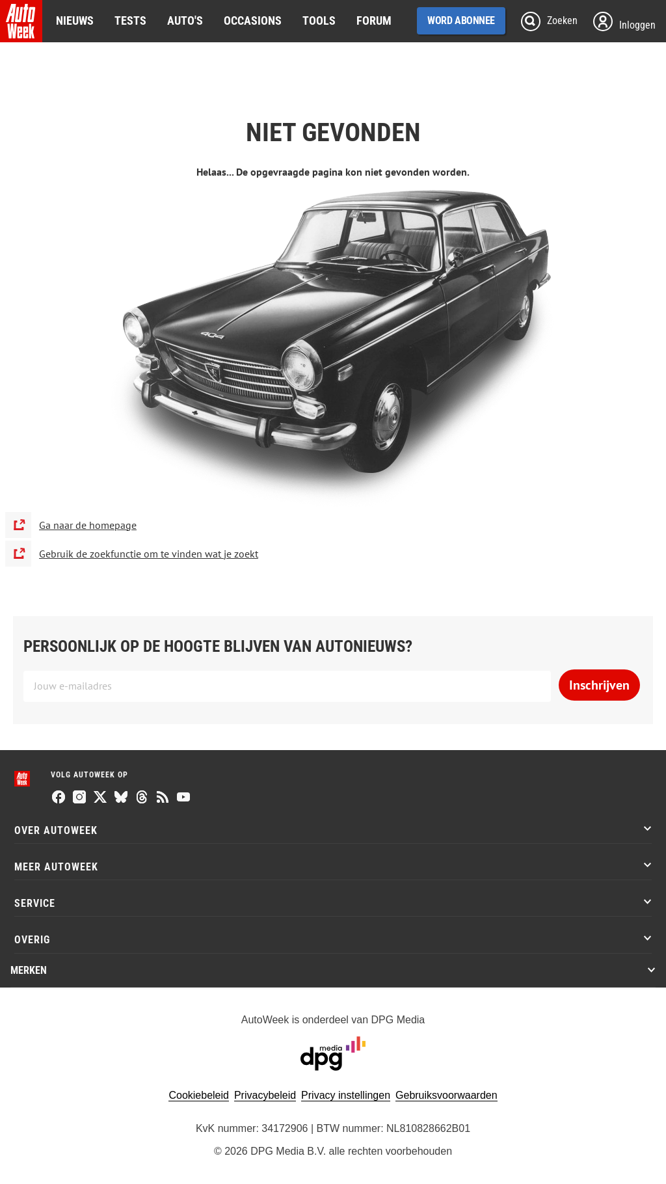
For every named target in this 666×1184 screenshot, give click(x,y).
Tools (319, 20)
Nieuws (75, 20)
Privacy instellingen (345, 1095)
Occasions (253, 20)
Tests (130, 20)
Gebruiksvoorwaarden (446, 1095)
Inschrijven (599, 685)
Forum (374, 20)
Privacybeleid (265, 1095)
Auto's (185, 20)
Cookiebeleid (198, 1095)
